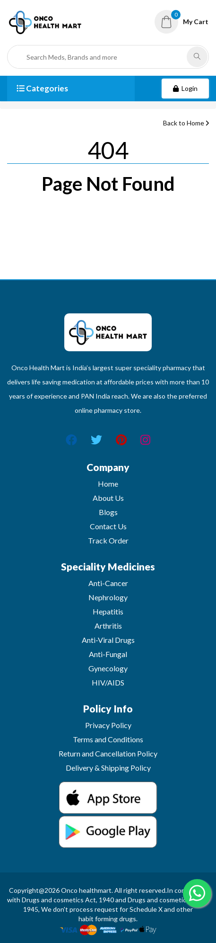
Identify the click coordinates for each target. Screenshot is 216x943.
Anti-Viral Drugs (108, 639)
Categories (42, 88)
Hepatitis (108, 611)
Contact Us (108, 526)
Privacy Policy (108, 725)
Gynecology (108, 668)
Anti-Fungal (108, 653)
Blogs (108, 511)
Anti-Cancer (108, 582)
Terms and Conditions (108, 739)
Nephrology (108, 597)
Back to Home (186, 123)
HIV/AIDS (108, 682)
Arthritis (108, 625)
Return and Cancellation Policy (108, 753)
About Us (108, 497)
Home (108, 483)
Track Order (108, 540)
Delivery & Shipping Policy (108, 767)
